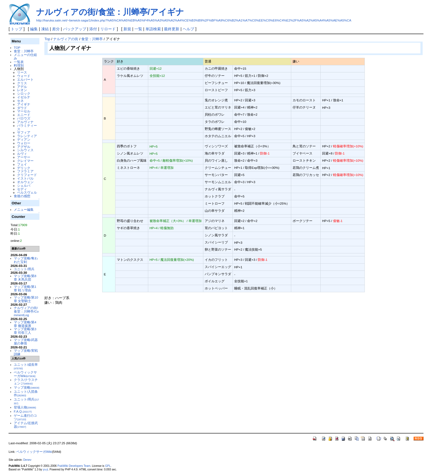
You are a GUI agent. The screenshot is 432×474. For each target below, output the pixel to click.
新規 (127, 29)
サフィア (23, 132)
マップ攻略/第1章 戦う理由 (25, 288)
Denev (27, 459)
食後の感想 (22, 196)
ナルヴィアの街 (65, 39)
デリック (23, 168)
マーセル (23, 111)
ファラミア (25, 171)
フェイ (22, 164)
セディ (22, 189)
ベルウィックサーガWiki (25, 374)
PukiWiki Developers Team (73, 465)
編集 (34, 29)
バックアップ (74, 29)
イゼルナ (23, 97)
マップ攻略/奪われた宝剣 (26, 260)
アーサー (23, 157)
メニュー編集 (24, 209)
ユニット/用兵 (24, 269)
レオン (22, 90)
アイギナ (23, 104)
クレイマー (25, 160)
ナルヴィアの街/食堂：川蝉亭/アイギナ (110, 12)
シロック (23, 93)
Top (47, 39)
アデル (22, 86)
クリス (22, 83)
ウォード (23, 76)
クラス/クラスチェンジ (26, 381)
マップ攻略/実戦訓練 (26, 352)
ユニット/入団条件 (26, 393)
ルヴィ (22, 153)
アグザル (23, 146)
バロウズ (23, 118)
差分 (56, 29)
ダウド (22, 108)
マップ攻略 (26, 387)
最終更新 (171, 29)
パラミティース (27, 127)
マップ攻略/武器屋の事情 (26, 341)
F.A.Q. (23, 411)
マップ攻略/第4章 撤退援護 (25, 323)
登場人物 (25, 407)
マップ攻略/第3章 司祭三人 (25, 330)
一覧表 (19, 62)
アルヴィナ (25, 122)
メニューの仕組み (25, 56)
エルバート (25, 79)
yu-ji (45, 469)
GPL (107, 465)
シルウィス (25, 150)
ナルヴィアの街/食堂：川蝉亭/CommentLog (26, 311)
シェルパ (23, 185)
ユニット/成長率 (26, 366)
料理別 (19, 65)
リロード (108, 29)
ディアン (23, 139)
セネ (20, 100)
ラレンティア (27, 136)
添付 (93, 29)
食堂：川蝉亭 (24, 51)
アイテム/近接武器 (26, 424)
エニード (23, 115)
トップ (16, 29)
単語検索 (153, 29)
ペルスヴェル (27, 192)
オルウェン (25, 182)
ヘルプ (188, 29)
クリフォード (27, 175)
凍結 (45, 29)
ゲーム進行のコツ (25, 417)
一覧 (138, 29)
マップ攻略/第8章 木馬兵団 (25, 277)
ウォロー (23, 143)
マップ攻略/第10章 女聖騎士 (26, 299)
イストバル (25, 178)
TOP (17, 47)
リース (22, 72)
